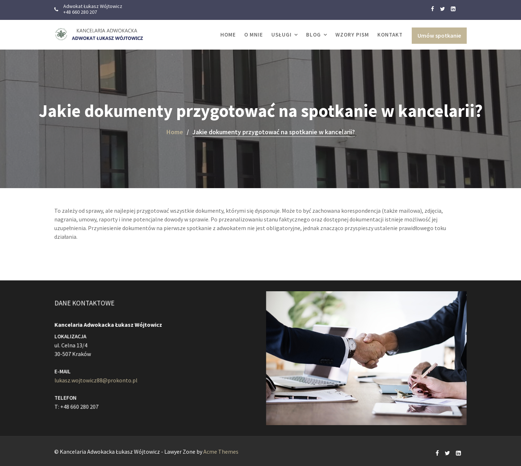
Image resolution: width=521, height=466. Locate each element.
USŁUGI (281, 34)
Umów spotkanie (439, 35)
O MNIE (253, 34)
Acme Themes (220, 451)
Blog (313, 34)
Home (228, 34)
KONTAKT (390, 34)
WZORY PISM (352, 34)
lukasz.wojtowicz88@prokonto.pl (97, 379)
